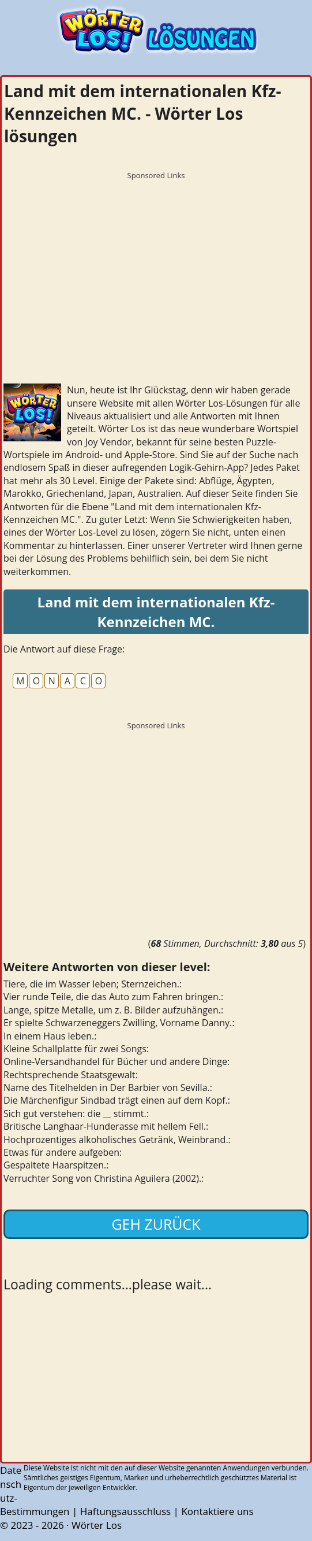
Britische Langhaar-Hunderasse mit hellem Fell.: (105, 1126)
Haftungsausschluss (125, 1511)
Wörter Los (97, 1525)
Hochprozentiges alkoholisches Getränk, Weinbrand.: (117, 1139)
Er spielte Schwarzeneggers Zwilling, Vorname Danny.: (118, 1022)
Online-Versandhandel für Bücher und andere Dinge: (116, 1061)
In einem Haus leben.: (50, 1036)
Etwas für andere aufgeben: (62, 1152)
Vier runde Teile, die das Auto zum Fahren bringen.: (113, 996)
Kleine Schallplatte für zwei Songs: (76, 1048)
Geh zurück (155, 1224)
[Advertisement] (156, 266)
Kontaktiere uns (217, 1511)
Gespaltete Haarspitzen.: (55, 1165)
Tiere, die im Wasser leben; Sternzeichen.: (92, 984)
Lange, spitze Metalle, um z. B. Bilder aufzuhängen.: (113, 1010)
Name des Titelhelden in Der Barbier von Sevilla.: (107, 1087)
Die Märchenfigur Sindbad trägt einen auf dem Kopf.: (116, 1100)
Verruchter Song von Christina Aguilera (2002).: (103, 1178)
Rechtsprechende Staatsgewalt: (70, 1074)
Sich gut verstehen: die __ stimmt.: (76, 1113)
